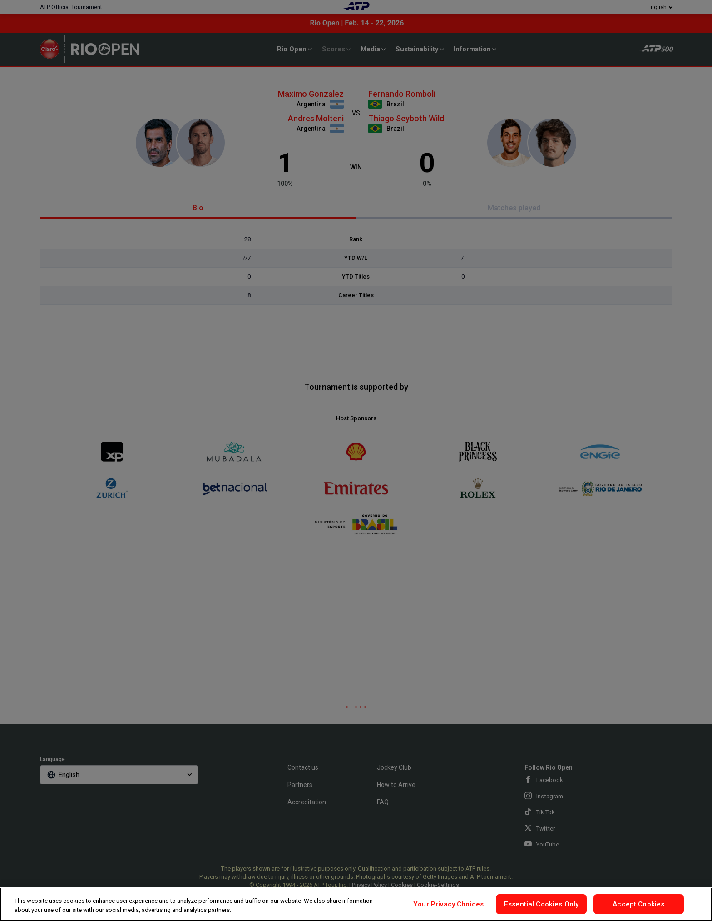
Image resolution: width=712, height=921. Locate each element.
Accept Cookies (638, 904)
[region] (356, 904)
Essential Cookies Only (541, 904)
